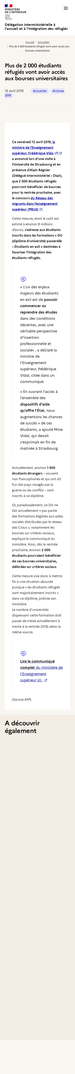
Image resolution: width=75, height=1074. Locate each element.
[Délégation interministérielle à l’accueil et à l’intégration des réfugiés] (36, 17)
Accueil (30, 42)
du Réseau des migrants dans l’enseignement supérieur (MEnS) (35, 203)
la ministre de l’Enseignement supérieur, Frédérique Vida (33, 147)
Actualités (43, 42)
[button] (66, 17)
